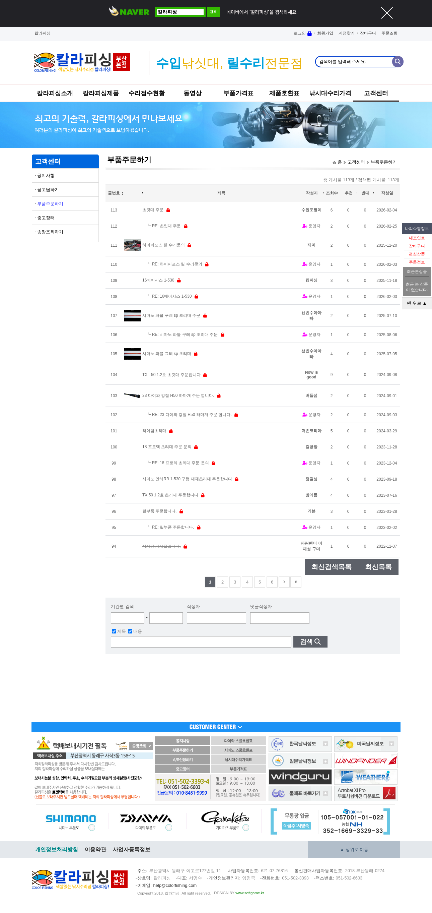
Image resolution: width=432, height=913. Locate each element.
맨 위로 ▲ (417, 303)
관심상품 (417, 254)
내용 (135, 631)
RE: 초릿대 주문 (166, 226)
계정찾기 (347, 33)
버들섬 (311, 395)
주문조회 (389, 33)
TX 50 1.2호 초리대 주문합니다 (170, 495)
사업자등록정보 (131, 849)
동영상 (193, 93)
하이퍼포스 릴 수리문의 (163, 245)
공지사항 (46, 175)
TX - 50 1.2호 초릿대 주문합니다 (171, 374)
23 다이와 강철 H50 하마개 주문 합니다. (178, 395)
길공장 (311, 446)
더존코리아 (311, 430)
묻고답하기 (48, 189)
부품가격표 (238, 93)
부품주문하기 (384, 162)
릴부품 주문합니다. (159, 511)
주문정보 (417, 262)
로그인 (300, 33)
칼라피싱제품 (101, 93)
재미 (311, 245)
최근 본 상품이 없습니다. (417, 287)
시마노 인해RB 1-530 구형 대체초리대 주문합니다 (187, 479)
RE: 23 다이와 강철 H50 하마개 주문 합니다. (192, 414)
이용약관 (95, 849)
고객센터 (376, 93)
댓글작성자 (261, 606)
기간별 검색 (122, 606)
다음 (284, 582)
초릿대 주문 (152, 209)
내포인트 (417, 238)
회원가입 (325, 33)
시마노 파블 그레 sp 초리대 (167, 353)
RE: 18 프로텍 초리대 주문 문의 (180, 463)
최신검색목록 (331, 566)
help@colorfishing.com (175, 885)
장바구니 (417, 246)
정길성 (311, 479)
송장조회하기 (50, 231)
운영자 (314, 226)
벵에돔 (311, 495)
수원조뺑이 (311, 209)
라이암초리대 (154, 430)
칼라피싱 (42, 33)
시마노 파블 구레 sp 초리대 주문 (171, 315)
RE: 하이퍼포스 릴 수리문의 (177, 264)
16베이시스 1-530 (158, 280)
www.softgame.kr (249, 893)
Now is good (311, 374)
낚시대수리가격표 (330, 96)
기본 (311, 511)
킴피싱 (311, 280)
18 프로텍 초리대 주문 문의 (167, 446)
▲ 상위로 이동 (354, 849)
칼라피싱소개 (55, 93)
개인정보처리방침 (56, 849)
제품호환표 (284, 93)
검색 (306, 641)
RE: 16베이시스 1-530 (172, 296)
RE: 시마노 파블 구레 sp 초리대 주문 (185, 334)
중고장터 (46, 217)
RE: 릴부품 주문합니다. (173, 527)
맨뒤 (295, 582)
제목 (119, 631)
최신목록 (378, 566)
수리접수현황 (147, 93)
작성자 (193, 606)
